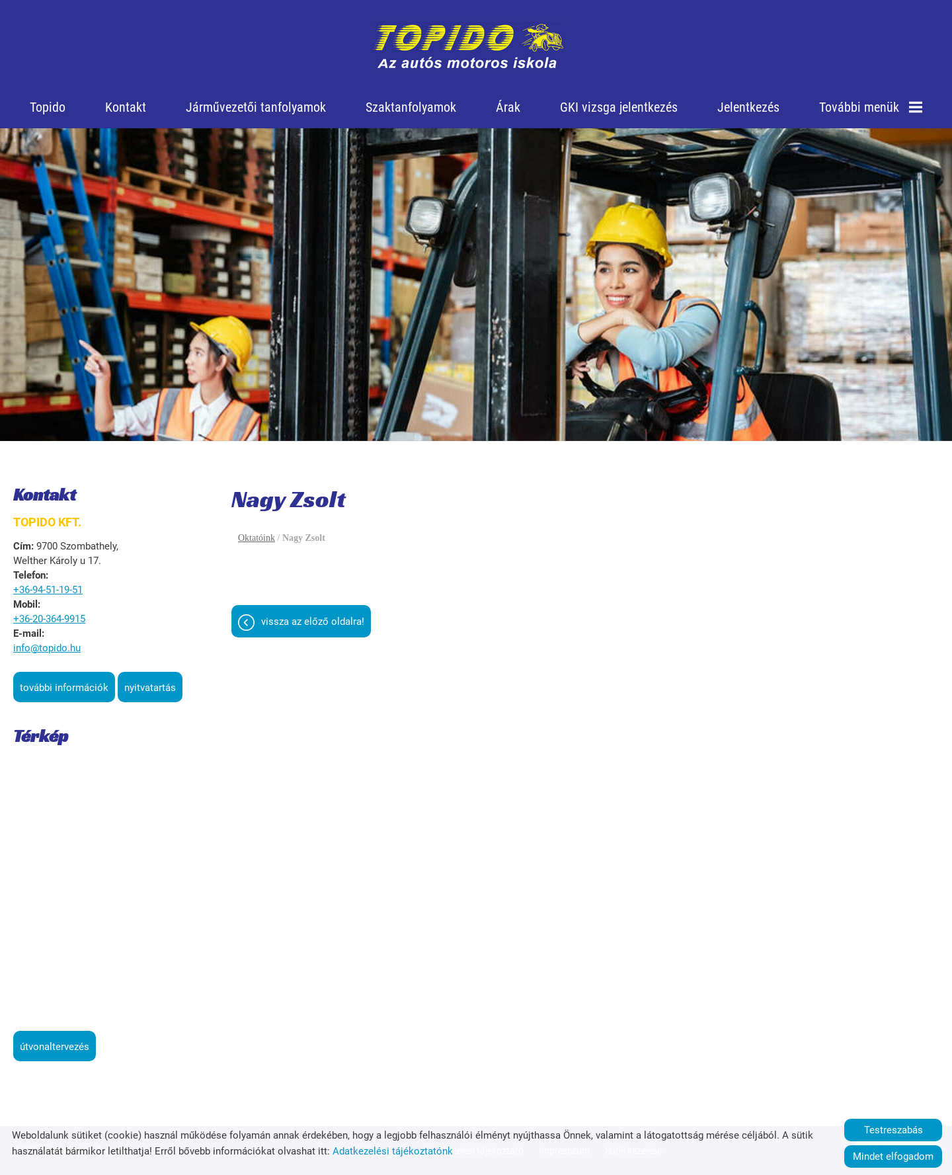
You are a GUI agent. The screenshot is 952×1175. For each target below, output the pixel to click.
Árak (508, 107)
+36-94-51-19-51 (48, 590)
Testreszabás (893, 1130)
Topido (47, 107)
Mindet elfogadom (893, 1156)
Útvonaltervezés (54, 1047)
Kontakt (125, 107)
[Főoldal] (468, 46)
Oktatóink (256, 538)
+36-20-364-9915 (49, 619)
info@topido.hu (47, 648)
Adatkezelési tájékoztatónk (393, 1151)
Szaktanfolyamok (411, 107)
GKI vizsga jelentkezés (619, 107)
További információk (64, 688)
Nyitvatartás (150, 688)
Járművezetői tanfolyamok (256, 107)
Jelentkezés (748, 107)
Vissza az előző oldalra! (312, 622)
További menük (870, 107)
